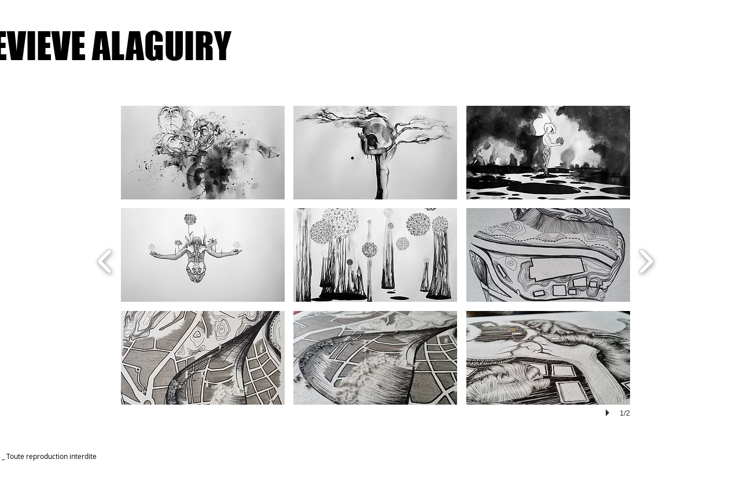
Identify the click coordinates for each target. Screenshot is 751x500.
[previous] (105, 260)
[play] (609, 412)
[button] (203, 152)
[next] (646, 260)
